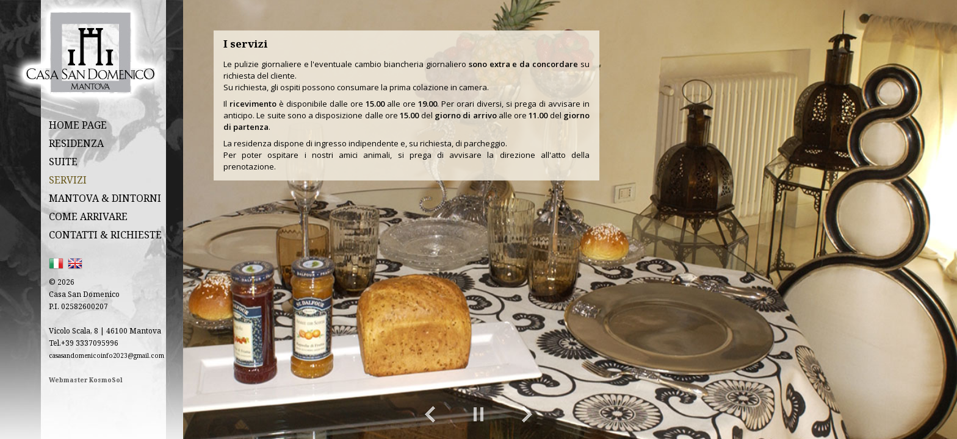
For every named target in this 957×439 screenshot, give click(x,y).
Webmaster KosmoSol (86, 380)
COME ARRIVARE (88, 216)
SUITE (63, 161)
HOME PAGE (78, 125)
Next (527, 414)
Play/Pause (478, 414)
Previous (429, 414)
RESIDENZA (76, 143)
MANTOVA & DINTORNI (105, 198)
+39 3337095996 (89, 343)
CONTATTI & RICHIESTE (105, 234)
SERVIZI (68, 180)
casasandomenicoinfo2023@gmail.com (106, 355)
